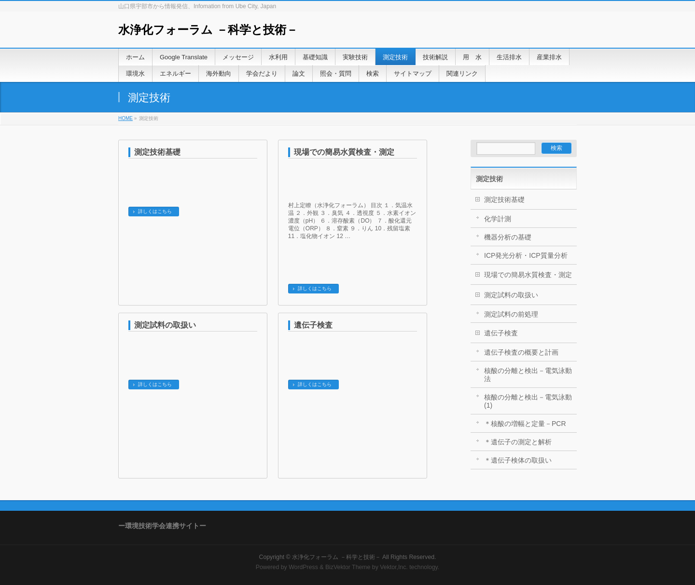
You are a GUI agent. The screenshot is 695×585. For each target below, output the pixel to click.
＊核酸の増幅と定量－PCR (525, 423)
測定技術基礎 (157, 152)
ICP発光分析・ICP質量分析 (526, 255)
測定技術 (489, 179)
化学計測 (497, 219)
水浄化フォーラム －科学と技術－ (208, 29)
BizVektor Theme (348, 567)
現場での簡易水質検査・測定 (344, 152)
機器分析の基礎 (507, 237)
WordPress (303, 567)
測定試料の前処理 (511, 314)
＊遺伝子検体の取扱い (518, 460)
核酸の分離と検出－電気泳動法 (528, 375)
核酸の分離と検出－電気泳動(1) (528, 401)
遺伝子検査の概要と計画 (521, 352)
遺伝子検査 (313, 325)
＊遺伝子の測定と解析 (518, 442)
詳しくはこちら (155, 211)
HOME (125, 118)
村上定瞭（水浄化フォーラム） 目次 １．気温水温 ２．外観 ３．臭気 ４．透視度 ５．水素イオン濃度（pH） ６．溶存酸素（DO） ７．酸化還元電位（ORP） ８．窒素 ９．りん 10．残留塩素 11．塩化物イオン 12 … (352, 220)
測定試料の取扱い (165, 325)
